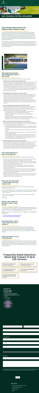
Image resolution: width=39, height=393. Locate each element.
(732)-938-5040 (6, 298)
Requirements (15, 388)
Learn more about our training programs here (12, 215)
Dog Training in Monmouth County (19, 385)
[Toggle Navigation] (36, 3)
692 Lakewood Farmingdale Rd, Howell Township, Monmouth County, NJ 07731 (11, 295)
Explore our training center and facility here (11, 216)
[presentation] (17, 375)
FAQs (13, 390)
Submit (17, 377)
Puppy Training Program (17, 387)
